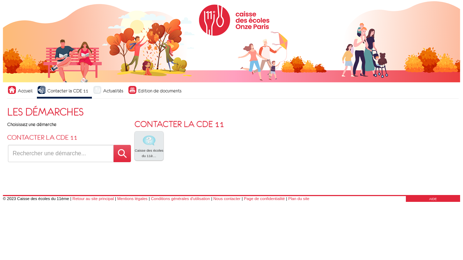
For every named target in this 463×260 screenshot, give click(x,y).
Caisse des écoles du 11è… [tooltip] (149, 145)
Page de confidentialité (264, 198)
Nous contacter (227, 198)
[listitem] (149, 145)
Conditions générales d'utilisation (180, 198)
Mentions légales (132, 198)
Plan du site (298, 198)
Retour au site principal (93, 198)
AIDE (433, 199)
